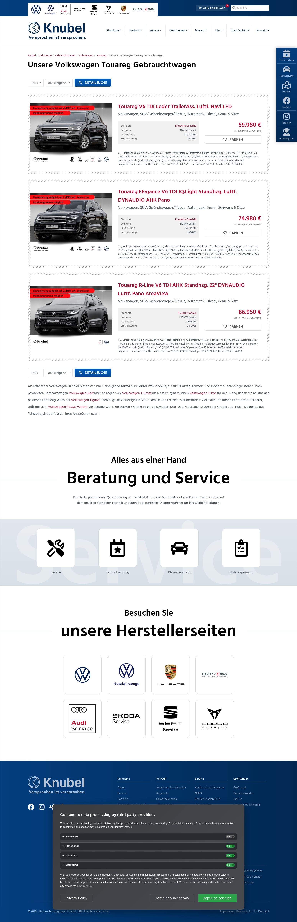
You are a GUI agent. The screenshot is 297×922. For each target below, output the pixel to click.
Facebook (286, 103)
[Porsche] (170, 675)
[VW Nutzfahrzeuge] (126, 675)
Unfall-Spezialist (241, 552)
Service (56, 552)
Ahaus (121, 787)
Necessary (72, 836)
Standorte (286, 87)
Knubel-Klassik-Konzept (209, 787)
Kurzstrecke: (246, 153)
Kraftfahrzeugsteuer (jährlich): (220, 157)
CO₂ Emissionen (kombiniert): (133, 153)
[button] (36, 83)
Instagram (286, 118)
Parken (233, 140)
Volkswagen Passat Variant (68, 407)
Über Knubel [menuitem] (238, 30)
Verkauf (161, 779)
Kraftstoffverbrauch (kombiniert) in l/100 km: (212, 153)
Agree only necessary (172, 898)
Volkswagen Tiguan (85, 400)
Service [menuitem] (154, 30)
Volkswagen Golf (81, 393)
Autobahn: (185, 157)
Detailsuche (92, 83)
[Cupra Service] (214, 719)
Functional (72, 846)
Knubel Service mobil (246, 805)
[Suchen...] (250, 8)
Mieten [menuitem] (199, 30)
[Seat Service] (170, 719)
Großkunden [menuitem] (177, 30)
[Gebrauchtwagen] (65, 55)
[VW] (82, 675)
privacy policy (84, 886)
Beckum (122, 793)
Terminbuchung (287, 56)
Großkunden (241, 779)
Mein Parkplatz (212, 8)
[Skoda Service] (126, 719)
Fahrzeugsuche (286, 71)
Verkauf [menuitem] (134, 30)
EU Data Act (261, 911)
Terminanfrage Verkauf (247, 877)
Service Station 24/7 (207, 799)
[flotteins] (214, 675)
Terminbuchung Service (248, 871)
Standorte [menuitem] (113, 30)
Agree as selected (217, 898)
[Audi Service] (82, 719)
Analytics (71, 855)
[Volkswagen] (86, 55)
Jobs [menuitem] (217, 30)
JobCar (237, 799)
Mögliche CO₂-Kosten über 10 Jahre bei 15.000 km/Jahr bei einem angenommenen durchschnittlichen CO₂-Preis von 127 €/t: (181, 162)
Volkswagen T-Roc (203, 393)
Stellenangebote (286, 134)
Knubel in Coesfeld (185, 126)
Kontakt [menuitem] (262, 30)
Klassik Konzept (179, 552)
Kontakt (238, 862)
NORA (198, 793)
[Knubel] (32, 55)
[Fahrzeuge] (45, 55)
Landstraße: (159, 157)
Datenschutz (244, 911)
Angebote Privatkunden (171, 787)
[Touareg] (101, 55)
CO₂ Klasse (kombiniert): (172, 153)
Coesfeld (122, 799)
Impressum (227, 911)
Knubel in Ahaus (187, 313)
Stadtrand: (133, 157)
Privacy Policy (76, 898)
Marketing (72, 865)
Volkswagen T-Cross (136, 393)
